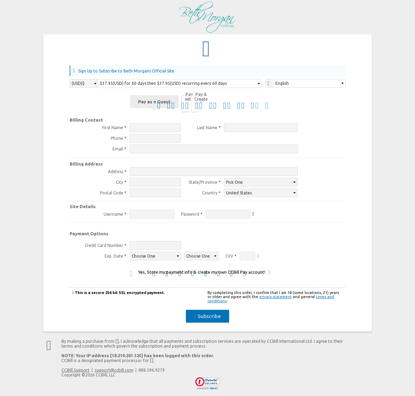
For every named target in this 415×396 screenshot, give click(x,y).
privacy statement (275, 298)
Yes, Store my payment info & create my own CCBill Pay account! (201, 273)
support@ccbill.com (114, 371)
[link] (208, 384)
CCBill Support (75, 371)
